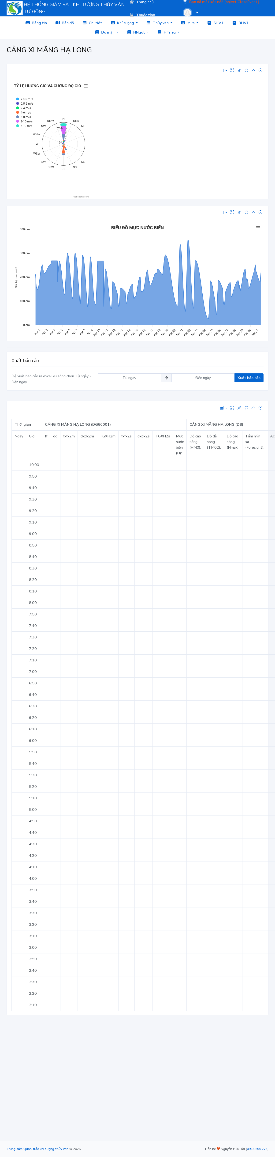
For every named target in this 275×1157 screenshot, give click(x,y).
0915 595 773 (257, 1149)
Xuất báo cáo (249, 377)
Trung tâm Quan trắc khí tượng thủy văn (37, 1149)
